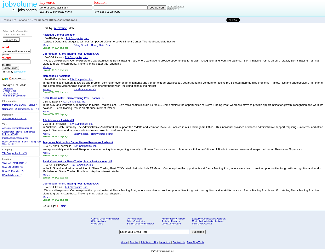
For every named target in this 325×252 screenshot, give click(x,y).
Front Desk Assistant (202, 223)
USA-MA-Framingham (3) (14, 163)
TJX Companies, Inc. (77, 38)
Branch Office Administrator (140, 223)
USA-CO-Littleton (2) (12, 167)
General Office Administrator (105, 218)
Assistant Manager (171, 221)
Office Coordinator (136, 221)
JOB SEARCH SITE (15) (14, 118)
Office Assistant (98, 221)
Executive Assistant (171, 223)
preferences (173, 8)
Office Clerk (97, 223)
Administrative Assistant (173, 218)
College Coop (9, 90)
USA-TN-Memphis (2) (12, 171)
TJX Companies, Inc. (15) (14, 153)
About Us (165, 242)
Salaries (134, 242)
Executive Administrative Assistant (209, 218)
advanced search (175, 6)
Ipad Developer (10, 93)
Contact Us (178, 242)
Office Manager (134, 218)
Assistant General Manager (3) (17, 128)
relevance (60, 28)
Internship (8, 88)
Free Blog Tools (195, 242)
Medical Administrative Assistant (208, 221)
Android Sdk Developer (14, 95)
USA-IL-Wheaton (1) (12, 175)
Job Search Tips (149, 242)
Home (124, 242)
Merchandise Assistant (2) (15, 138)
